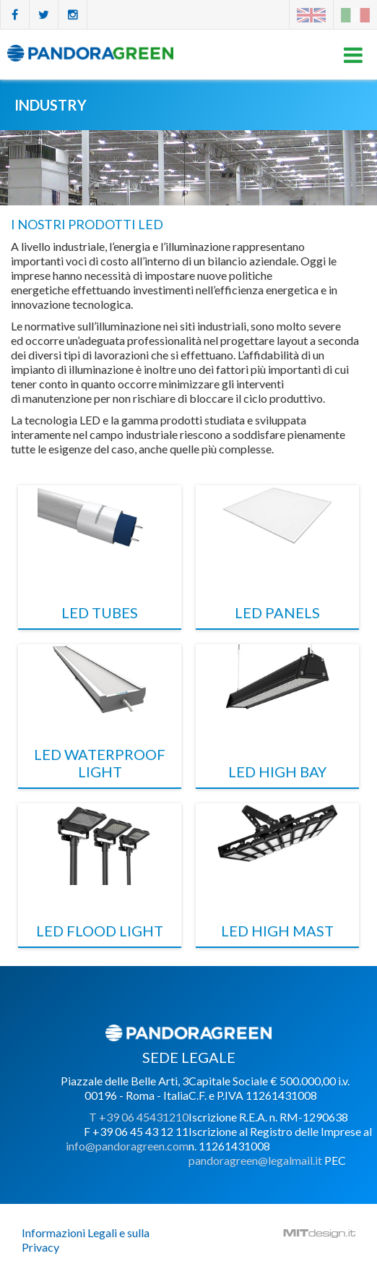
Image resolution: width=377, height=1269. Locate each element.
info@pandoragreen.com (127, 1146)
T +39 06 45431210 (138, 1117)
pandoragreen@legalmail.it (255, 1160)
